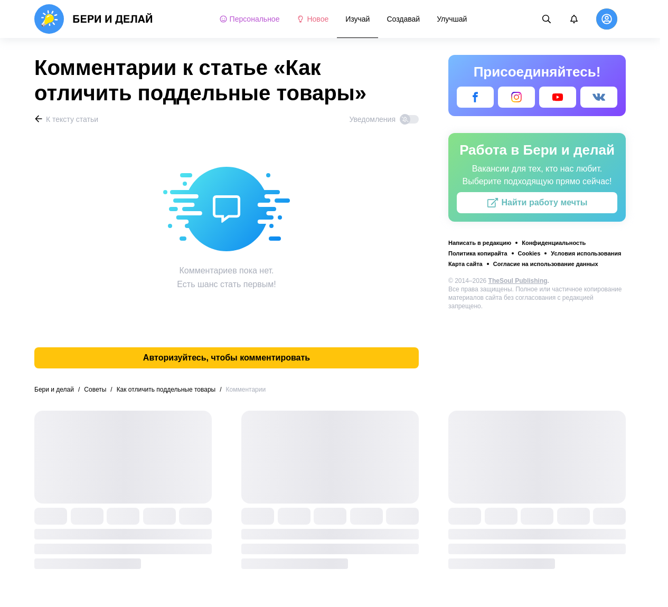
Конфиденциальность (554, 243)
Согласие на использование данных (545, 264)
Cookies (529, 253)
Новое (312, 19)
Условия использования (586, 253)
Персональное (249, 19)
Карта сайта (465, 264)
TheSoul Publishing (518, 280)
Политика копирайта (477, 253)
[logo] (93, 19)
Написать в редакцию (479, 243)
